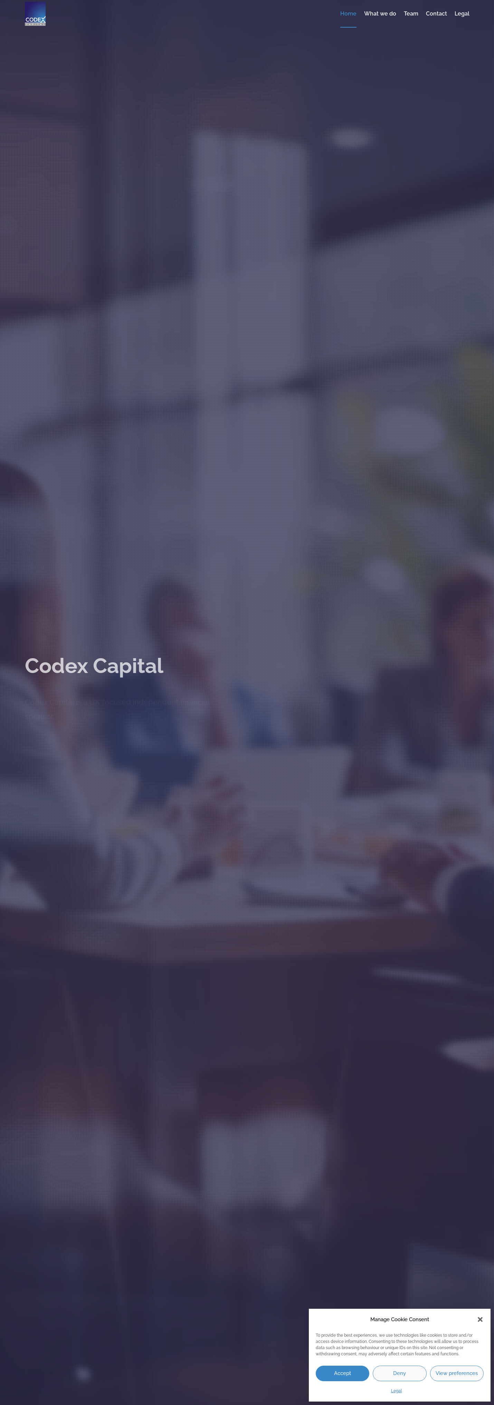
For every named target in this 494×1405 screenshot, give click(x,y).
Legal (396, 1390)
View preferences (457, 1373)
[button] (480, 1319)
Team (411, 13)
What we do (380, 13)
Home (348, 13)
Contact (436, 13)
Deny (399, 1373)
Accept (342, 1373)
